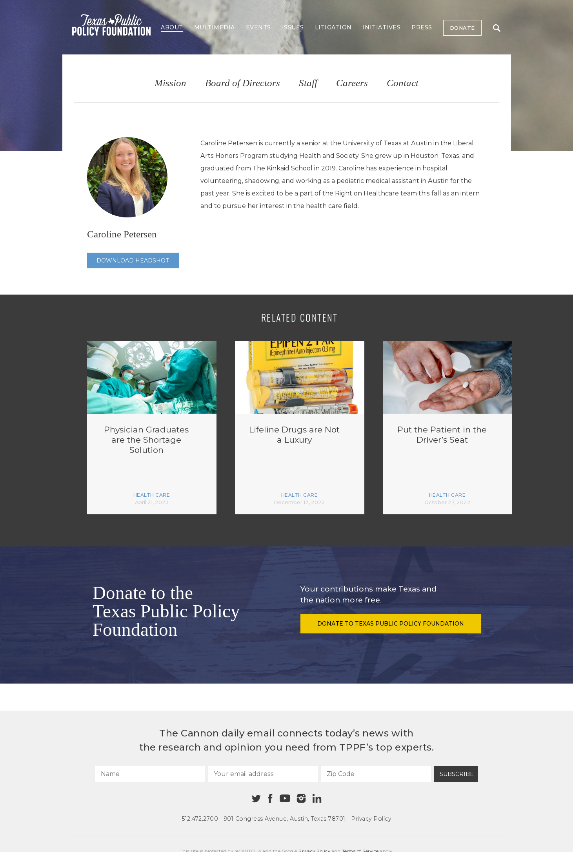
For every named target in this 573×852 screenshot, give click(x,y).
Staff (308, 83)
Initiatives (382, 27)
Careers (352, 83)
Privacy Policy (371, 818)
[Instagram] (301, 798)
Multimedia (214, 27)
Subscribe (457, 774)
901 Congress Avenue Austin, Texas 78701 (285, 818)
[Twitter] (256, 798)
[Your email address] (263, 774)
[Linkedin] (317, 798)
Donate (462, 28)
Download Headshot (132, 260)
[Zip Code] (376, 774)
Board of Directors (242, 83)
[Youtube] (285, 799)
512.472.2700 (200, 818)
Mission (170, 83)
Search (496, 28)
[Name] (150, 774)
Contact (402, 83)
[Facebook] (270, 798)
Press (421, 27)
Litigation (333, 27)
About (172, 27)
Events (258, 27)
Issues (293, 27)
